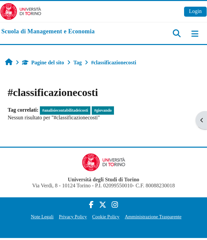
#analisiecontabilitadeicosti (65, 110)
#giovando (103, 110)
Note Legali (42, 216)
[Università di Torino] (21, 11)
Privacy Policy (73, 216)
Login (195, 11)
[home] (48, 31)
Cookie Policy (106, 216)
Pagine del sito (43, 62)
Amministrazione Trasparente (153, 216)
